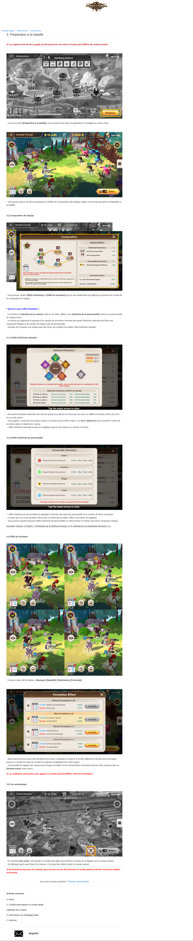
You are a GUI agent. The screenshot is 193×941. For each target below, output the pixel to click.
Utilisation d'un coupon (16, 910)
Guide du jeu (22, 31)
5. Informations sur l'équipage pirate (22, 915)
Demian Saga (8, 31)
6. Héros (10, 899)
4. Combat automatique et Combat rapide (25, 904)
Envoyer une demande (78, 881)
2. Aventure (11, 920)
